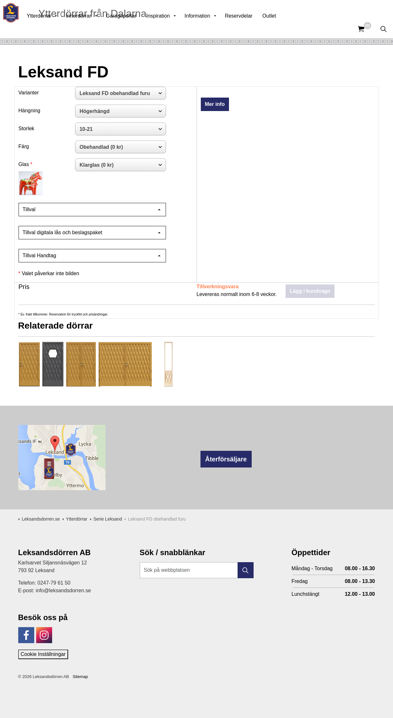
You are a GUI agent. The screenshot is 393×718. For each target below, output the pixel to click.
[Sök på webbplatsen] (197, 570)
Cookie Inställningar (43, 654)
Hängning (30, 110)
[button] (246, 570)
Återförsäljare (226, 459)
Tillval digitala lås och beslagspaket (62, 232)
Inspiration (172, 28)
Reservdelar (252, 28)
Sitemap (80, 676)
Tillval (29, 209)
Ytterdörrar (53, 28)
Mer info (215, 104)
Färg (24, 146)
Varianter (29, 92)
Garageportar (135, 28)
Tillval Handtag (39, 255)
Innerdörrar (92, 28)
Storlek (27, 128)
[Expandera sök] (383, 28)
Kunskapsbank (308, 9)
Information (211, 28)
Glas (24, 164)
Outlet (283, 28)
